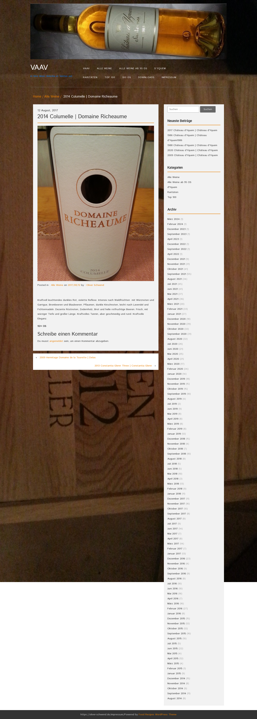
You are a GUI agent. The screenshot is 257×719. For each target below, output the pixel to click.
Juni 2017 (172, 529)
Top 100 (110, 77)
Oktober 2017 (175, 509)
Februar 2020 (175, 369)
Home (37, 96)
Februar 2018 (174, 489)
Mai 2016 (172, 593)
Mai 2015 (172, 653)
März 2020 (173, 364)
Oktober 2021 (175, 269)
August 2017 (174, 519)
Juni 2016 (172, 588)
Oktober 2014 (175, 688)
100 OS (126, 77)
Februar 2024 (175, 224)
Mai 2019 (172, 414)
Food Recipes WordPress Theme (158, 714)
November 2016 (176, 563)
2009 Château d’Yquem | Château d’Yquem (192, 155)
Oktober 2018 (175, 449)
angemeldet (56, 341)
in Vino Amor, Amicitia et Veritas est (54, 70)
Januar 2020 (174, 374)
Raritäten (90, 77)
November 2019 (176, 384)
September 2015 (176, 633)
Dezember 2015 (176, 618)
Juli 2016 (172, 583)
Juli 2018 (172, 464)
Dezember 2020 (176, 319)
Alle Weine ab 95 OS (133, 68)
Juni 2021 (172, 289)
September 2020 (177, 334)
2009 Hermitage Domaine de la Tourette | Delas (68, 357)
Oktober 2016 (175, 568)
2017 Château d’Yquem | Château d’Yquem (192, 130)
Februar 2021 (174, 309)
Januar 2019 (174, 434)
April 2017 (172, 538)
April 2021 (172, 299)
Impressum (169, 77)
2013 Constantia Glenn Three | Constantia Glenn (123, 366)
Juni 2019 (172, 409)
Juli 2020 (172, 344)
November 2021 (176, 264)
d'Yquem (172, 187)
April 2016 (172, 598)
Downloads (146, 77)
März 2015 (173, 663)
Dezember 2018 (176, 439)
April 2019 (172, 419)
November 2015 (176, 623)
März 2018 (173, 484)
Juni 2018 (172, 469)
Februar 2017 (174, 548)
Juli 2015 (172, 643)
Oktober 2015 (175, 628)
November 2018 (176, 444)
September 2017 (176, 514)
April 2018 (172, 479)
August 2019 (174, 399)
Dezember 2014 (176, 678)
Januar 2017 (174, 553)
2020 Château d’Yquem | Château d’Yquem (192, 150)
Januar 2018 (174, 494)
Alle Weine (104, 68)
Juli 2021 (172, 284)
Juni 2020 (172, 349)
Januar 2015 (174, 673)
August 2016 (174, 578)
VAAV (86, 68)
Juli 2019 (172, 404)
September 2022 (177, 249)
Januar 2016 (174, 613)
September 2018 (176, 454)
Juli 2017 (172, 524)
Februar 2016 (174, 608)
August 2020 (174, 339)
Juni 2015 (172, 648)
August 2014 (174, 698)
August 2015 (174, 638)
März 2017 (173, 543)
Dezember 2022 (176, 244)
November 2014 (176, 683)
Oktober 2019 (175, 389)
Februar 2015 (174, 668)
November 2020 (176, 324)
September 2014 (176, 693)
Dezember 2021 (176, 259)
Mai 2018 (172, 474)
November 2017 (176, 504)
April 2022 (173, 254)
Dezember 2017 (176, 499)
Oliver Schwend (95, 285)
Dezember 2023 (176, 229)
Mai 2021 (172, 294)
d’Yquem (160, 68)
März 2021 (173, 304)
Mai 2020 (172, 354)
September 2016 (176, 573)
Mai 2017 (172, 534)
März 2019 (173, 424)
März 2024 (173, 219)
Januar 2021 (174, 314)
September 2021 (176, 274)
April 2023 (173, 239)
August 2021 (174, 279)
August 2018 (174, 459)
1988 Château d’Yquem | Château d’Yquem (192, 145)
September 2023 (177, 234)
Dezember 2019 (176, 379)
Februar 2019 (174, 429)
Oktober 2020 (175, 329)
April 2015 (172, 658)
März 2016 (173, 603)
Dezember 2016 (176, 558)
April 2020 (173, 359)
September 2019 (176, 394)
